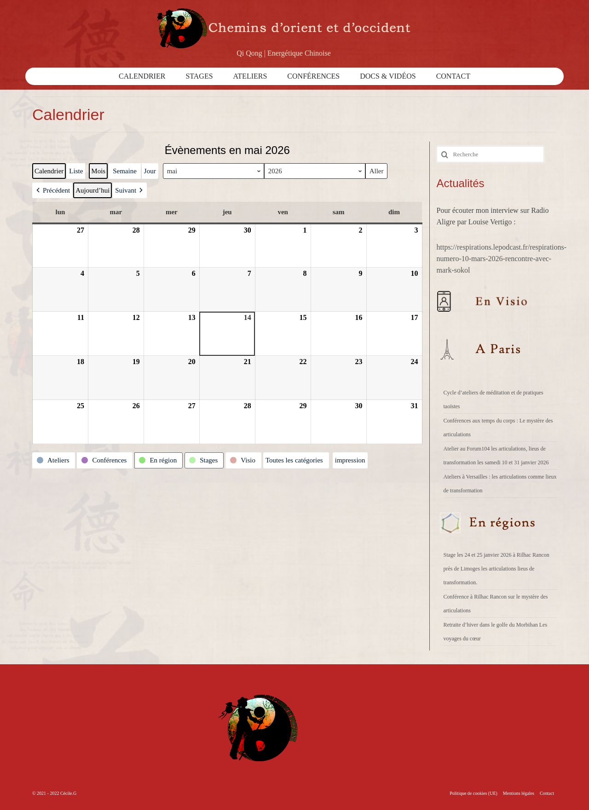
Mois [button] (98, 171)
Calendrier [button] (49, 173)
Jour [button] (150, 171)
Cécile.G (68, 793)
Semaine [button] (125, 171)
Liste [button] (76, 173)
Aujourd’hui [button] (92, 190)
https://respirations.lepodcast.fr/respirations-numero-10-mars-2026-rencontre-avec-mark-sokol (502, 258)
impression (350, 462)
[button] (52, 190)
